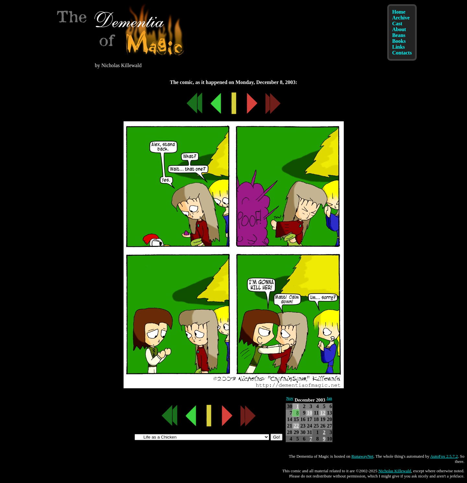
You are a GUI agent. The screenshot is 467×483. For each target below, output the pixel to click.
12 (322, 413)
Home (398, 12)
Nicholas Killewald (394, 470)
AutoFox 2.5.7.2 (444, 456)
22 (296, 426)
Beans (398, 35)
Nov (289, 398)
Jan (329, 398)
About (399, 29)
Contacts (402, 52)
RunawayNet (363, 456)
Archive (401, 17)
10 (309, 413)
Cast (397, 23)
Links (398, 47)
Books (399, 41)
